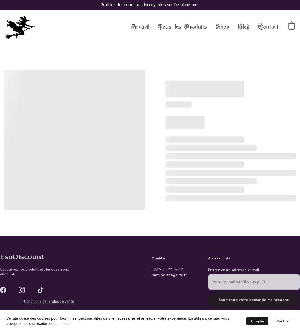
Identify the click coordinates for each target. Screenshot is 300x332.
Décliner (283, 321)
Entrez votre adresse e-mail (233, 273)
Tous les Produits (182, 26)
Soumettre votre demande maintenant (253, 303)
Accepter (257, 321)
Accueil (140, 26)
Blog (244, 26)
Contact (268, 26)
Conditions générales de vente (49, 302)
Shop (222, 26)
